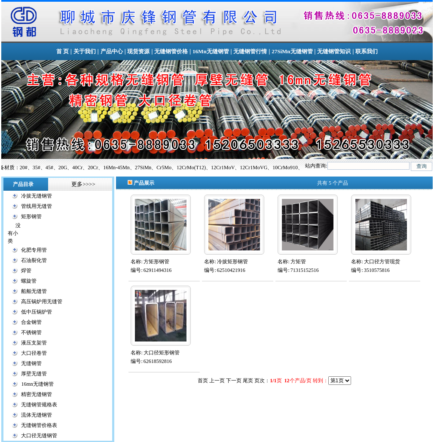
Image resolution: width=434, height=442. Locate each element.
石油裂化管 (34, 260)
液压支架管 (34, 343)
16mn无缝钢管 (37, 384)
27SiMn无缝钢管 (292, 51)
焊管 (26, 271)
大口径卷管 (34, 353)
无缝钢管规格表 (39, 405)
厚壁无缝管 (34, 374)
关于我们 (84, 51)
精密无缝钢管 (36, 394)
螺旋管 (29, 281)
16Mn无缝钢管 (211, 51)
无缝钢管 (31, 363)
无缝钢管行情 (250, 51)
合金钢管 (31, 322)
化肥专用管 (34, 250)
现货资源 (138, 51)
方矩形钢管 (156, 262)
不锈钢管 (31, 332)
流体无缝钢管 (36, 415)
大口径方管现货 (382, 262)
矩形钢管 (31, 216)
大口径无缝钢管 (39, 436)
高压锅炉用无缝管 (41, 302)
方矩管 (298, 262)
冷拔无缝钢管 (36, 196)
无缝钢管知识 (334, 51)
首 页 (62, 51)
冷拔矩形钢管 (232, 262)
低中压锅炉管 (36, 312)
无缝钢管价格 (171, 51)
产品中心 (112, 51)
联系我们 (366, 51)
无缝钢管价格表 (39, 425)
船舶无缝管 (34, 291)
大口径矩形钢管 (162, 353)
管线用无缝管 (36, 206)
